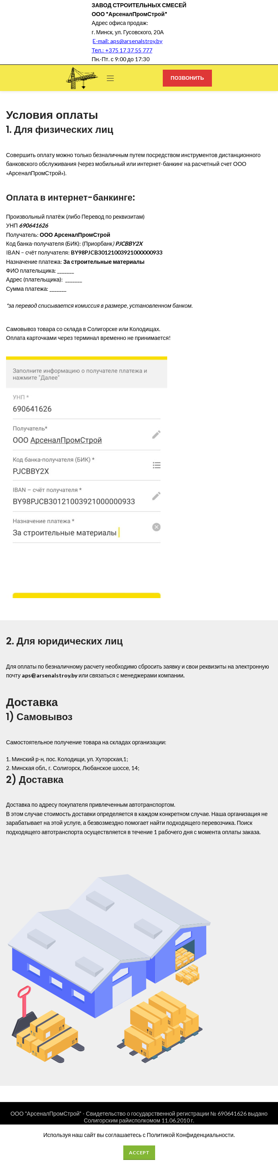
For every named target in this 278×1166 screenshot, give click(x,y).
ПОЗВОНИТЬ (187, 78)
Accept (139, 1152)
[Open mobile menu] (110, 78)
